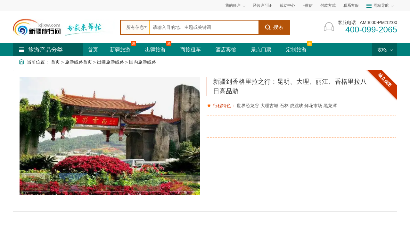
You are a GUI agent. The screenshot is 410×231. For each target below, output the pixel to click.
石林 (284, 105)
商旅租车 (190, 49)
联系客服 (351, 5)
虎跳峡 (296, 105)
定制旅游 (296, 49)
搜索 (274, 27)
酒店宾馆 (226, 49)
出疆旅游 (155, 49)
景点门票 (261, 49)
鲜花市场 (313, 105)
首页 (93, 49)
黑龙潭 (330, 105)
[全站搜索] (204, 27)
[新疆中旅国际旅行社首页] (64, 27)
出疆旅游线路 (110, 61)
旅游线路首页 (78, 61)
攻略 (384, 49)
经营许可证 (262, 5)
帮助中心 (287, 5)
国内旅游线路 (142, 61)
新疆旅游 (120, 49)
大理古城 (269, 105)
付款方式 (328, 5)
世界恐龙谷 (248, 105)
